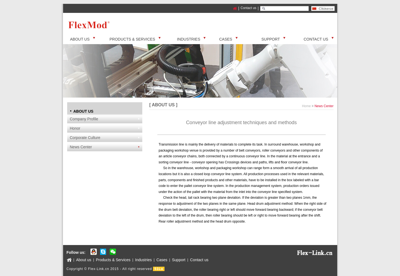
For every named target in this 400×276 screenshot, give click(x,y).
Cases (162, 260)
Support (178, 260)
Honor (75, 128)
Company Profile (84, 119)
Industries (143, 260)
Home (306, 106)
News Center (81, 147)
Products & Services (113, 260)
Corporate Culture (85, 137)
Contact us (248, 8)
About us (83, 260)
